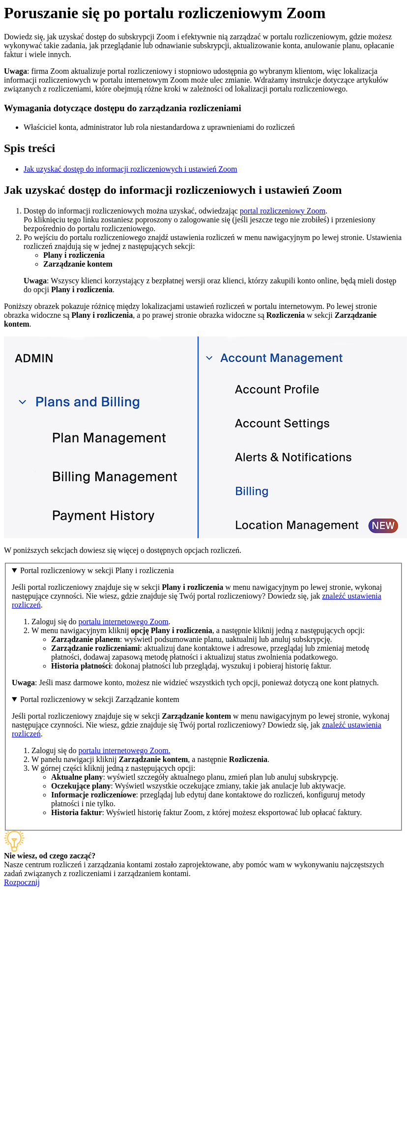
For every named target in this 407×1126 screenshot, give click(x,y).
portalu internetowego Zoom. (125, 750)
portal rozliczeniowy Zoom (282, 211)
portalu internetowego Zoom (124, 621)
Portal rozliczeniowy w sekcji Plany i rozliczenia (97, 570)
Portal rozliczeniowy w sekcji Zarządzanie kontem (99, 699)
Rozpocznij (22, 882)
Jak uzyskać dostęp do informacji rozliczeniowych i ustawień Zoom (130, 169)
